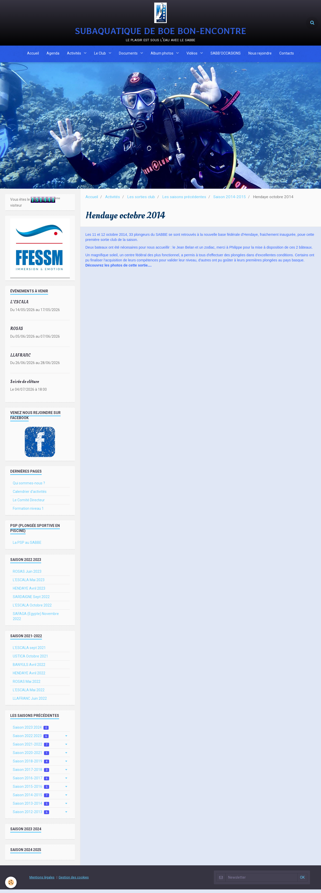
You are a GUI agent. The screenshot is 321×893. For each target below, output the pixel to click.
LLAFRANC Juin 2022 (30, 702)
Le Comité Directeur (29, 504)
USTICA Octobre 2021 (30, 660)
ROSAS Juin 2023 (27, 575)
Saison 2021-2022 (31, 748)
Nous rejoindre (260, 54)
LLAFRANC (20, 359)
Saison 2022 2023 (31, 739)
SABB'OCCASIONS (226, 54)
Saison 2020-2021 (31, 756)
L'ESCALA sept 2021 (29, 651)
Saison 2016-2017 (31, 782)
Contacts (286, 54)
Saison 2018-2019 (31, 765)
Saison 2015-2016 (31, 790)
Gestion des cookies (74, 881)
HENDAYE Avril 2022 (29, 677)
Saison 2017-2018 (31, 773)
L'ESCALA (19, 306)
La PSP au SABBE (27, 546)
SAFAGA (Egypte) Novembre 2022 (36, 619)
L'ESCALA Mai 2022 (29, 694)
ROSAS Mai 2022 (26, 685)
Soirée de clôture (24, 385)
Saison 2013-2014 (31, 807)
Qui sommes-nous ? (29, 487)
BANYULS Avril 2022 (29, 668)
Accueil (33, 54)
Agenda (53, 54)
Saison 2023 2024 (31, 731)
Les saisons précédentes (184, 200)
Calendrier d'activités (30, 495)
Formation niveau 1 (28, 512)
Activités (74, 54)
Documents (128, 54)
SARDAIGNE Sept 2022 (31, 600)
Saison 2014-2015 (229, 200)
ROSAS (16, 332)
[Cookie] (11, 882)
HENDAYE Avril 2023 (29, 592)
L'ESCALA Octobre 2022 (32, 609)
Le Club (100, 54)
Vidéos (192, 54)
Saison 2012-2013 (31, 815)
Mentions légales (41, 881)
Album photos (162, 54)
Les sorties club (141, 200)
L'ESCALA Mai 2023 (29, 583)
